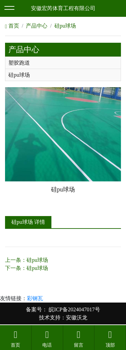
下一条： (26, 268)
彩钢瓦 (35, 298)
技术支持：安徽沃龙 (63, 317)
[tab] (63, 63)
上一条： (26, 260)
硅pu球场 (65, 26)
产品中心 (36, 26)
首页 (12, 26)
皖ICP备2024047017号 (73, 309)
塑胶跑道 (19, 63)
